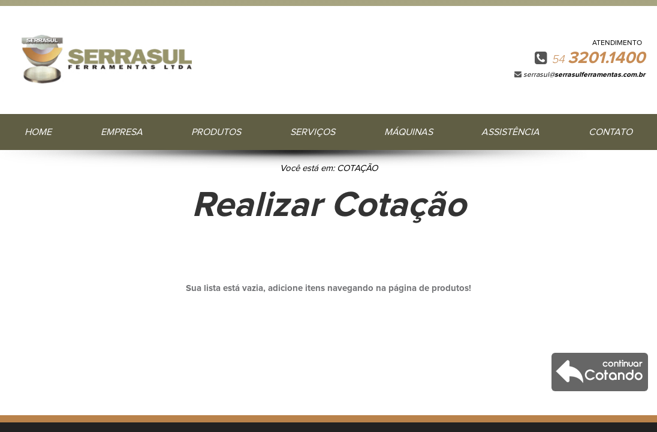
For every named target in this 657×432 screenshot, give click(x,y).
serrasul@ (584, 75)
